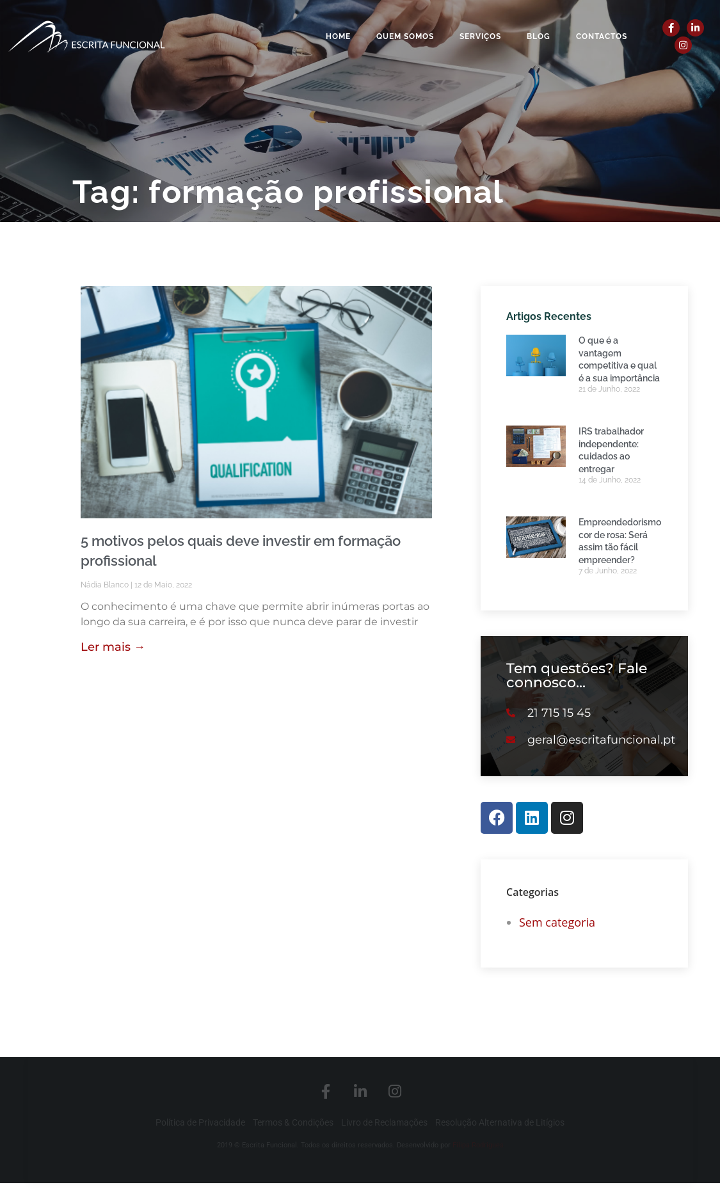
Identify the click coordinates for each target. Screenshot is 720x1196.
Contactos (601, 36)
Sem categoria (557, 922)
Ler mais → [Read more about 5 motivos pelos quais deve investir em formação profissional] (113, 647)
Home (338, 36)
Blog (538, 36)
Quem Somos (405, 36)
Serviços (480, 36)
